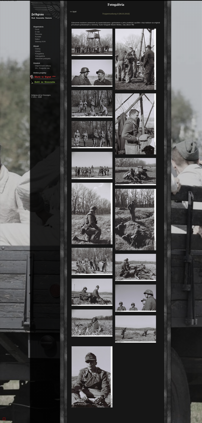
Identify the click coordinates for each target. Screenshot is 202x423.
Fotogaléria (39, 54)
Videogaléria (40, 56)
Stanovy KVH (40, 42)
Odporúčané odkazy (43, 66)
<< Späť (73, 12)
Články (37, 49)
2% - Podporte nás (42, 68)
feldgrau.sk (35, 95)
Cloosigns (47, 95)
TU (132, 25)
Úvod (37, 29)
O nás (37, 32)
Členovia (38, 34)
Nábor (37, 39)
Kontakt (38, 37)
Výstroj (37, 51)
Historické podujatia (42, 59)
